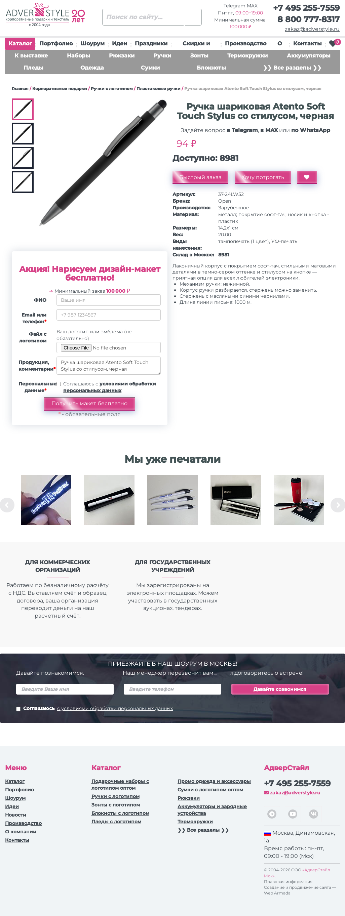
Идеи (119, 43)
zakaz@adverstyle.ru (312, 29)
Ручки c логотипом (112, 88)
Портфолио (56, 43)
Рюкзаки (122, 55)
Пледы (33, 68)
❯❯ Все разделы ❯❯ (292, 68)
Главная (20, 88)
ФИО (40, 300)
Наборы (78, 55)
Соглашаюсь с (109, 387)
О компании (20, 832)
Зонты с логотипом (115, 805)
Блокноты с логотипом (120, 813)
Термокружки (247, 55)
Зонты (199, 55)
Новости (15, 815)
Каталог (20, 45)
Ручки (162, 55)
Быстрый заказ (200, 177)
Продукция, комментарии (34, 365)
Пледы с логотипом (116, 822)
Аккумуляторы (309, 55)
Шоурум (92, 43)
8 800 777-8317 (308, 19)
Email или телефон (34, 318)
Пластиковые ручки (159, 88)
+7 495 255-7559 (306, 8)
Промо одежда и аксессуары (214, 781)
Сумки (150, 68)
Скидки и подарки (196, 45)
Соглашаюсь (94, 709)
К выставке (31, 55)
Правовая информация (288, 881)
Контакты (307, 43)
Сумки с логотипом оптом (210, 790)
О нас (280, 45)
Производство (245, 43)
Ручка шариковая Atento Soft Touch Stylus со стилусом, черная (108, 366)
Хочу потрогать (262, 177)
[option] (46, 505)
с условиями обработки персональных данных (115, 708)
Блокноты (211, 68)
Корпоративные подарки (59, 88)
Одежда (92, 68)
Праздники (151, 43)
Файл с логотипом (32, 337)
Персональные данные (34, 387)
